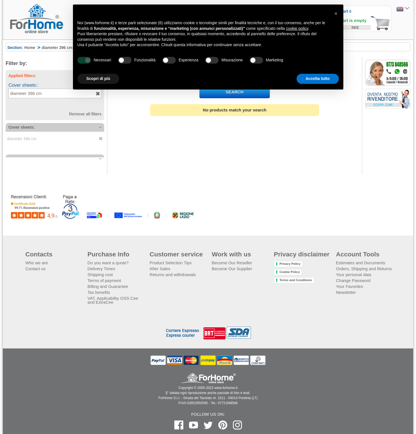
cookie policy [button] (297, 28)
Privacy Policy (290, 263)
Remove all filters (85, 113)
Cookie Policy (289, 272)
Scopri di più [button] (98, 78)
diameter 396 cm (26, 93)
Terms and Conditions (295, 280)
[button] (336, 13)
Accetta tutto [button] (318, 78)
